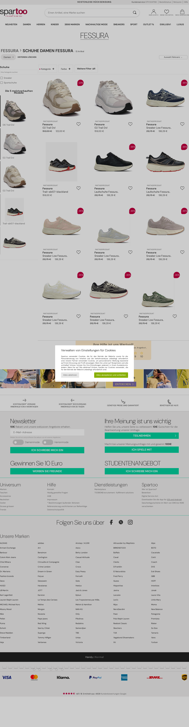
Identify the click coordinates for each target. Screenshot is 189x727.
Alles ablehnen (70, 375)
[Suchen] (135, 13)
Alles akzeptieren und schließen (111, 375)
